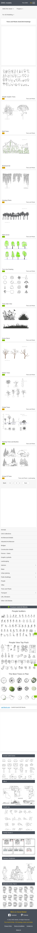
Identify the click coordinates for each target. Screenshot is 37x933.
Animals (3, 530)
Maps (2, 569)
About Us (18, 930)
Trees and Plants (6, 589)
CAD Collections (6, 533)
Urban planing (18, 573)
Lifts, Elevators (5, 597)
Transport (18, 593)
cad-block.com (5, 707)
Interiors (18, 565)
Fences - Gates (5, 553)
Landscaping (5, 561)
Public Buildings (18, 577)
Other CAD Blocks (6, 600)
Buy (31, 3)
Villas (2, 585)
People (3, 581)
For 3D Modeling (8, 14)
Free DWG (25, 3)
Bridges (3, 545)
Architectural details (7, 537)
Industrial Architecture (7, 541)
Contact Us (30, 926)
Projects (20, 9)
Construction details (7, 549)
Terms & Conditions (19, 926)
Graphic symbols (6, 557)
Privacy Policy (8, 926)
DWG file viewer (8, 9)
